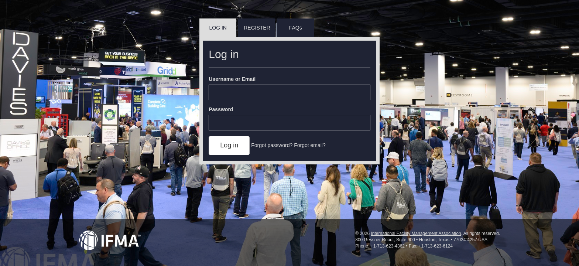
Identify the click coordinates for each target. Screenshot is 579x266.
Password (221, 109)
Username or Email (232, 79)
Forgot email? (310, 145)
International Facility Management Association (416, 233)
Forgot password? (271, 145)
